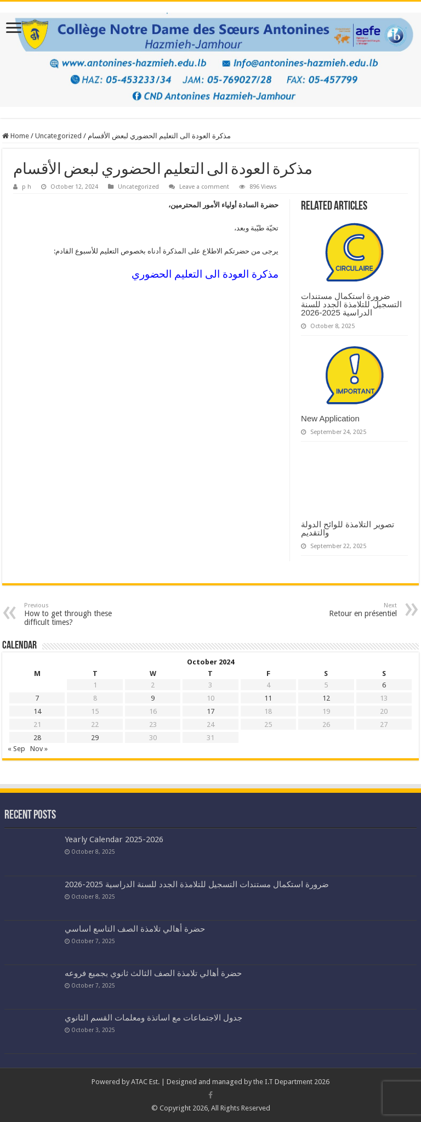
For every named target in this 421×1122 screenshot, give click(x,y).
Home (15, 136)
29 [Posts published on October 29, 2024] (95, 738)
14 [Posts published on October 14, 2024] (37, 711)
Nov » (39, 749)
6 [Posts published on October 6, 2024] (384, 685)
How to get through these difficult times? (80, 614)
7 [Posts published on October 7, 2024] (37, 698)
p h (26, 186)
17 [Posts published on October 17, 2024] (210, 711)
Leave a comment (204, 186)
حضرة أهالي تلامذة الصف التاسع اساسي (135, 929)
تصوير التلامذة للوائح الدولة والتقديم (347, 528)
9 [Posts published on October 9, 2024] (153, 698)
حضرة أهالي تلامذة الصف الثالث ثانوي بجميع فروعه (153, 973)
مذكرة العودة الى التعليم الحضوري (205, 274)
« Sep (16, 749)
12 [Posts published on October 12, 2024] (326, 698)
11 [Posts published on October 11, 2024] (268, 698)
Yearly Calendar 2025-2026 (114, 839)
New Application (330, 418)
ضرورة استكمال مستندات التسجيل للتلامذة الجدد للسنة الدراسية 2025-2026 (351, 304)
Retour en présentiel (341, 610)
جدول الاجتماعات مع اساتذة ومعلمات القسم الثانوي (153, 1018)
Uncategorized (58, 136)
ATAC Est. (145, 1082)
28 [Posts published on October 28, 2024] (37, 738)
